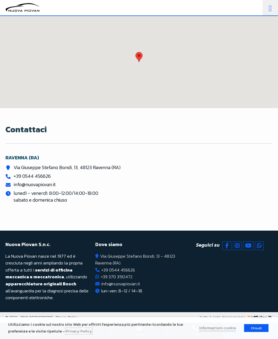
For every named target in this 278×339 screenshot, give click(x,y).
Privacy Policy (79, 331)
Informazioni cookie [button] (217, 328)
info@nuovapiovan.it (35, 184)
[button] (139, 57)
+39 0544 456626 (32, 176)
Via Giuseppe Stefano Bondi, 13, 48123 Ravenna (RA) (67, 167)
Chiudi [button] (256, 328)
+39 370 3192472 (116, 276)
